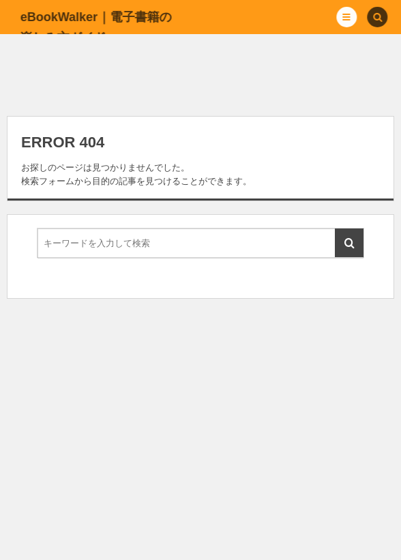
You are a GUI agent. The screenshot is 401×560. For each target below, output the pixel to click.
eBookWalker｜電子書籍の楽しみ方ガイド (95, 27)
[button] (347, 17)
